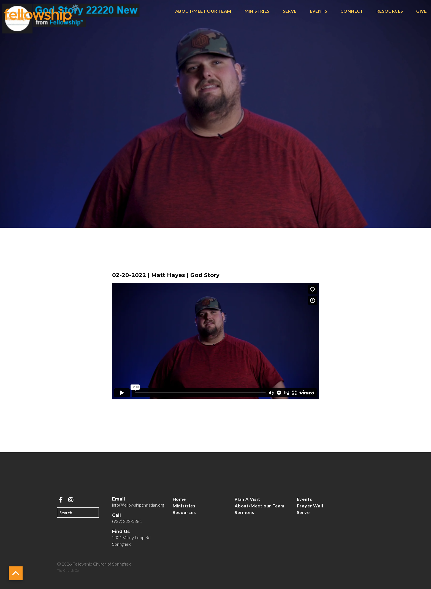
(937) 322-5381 (127, 521)
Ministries (257, 11)
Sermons (244, 512)
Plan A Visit (247, 499)
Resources (389, 11)
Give (421, 11)
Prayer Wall (310, 505)
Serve (290, 11)
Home (179, 499)
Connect (351, 11)
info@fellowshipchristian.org (138, 504)
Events (318, 11)
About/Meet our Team (203, 11)
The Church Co (68, 570)
